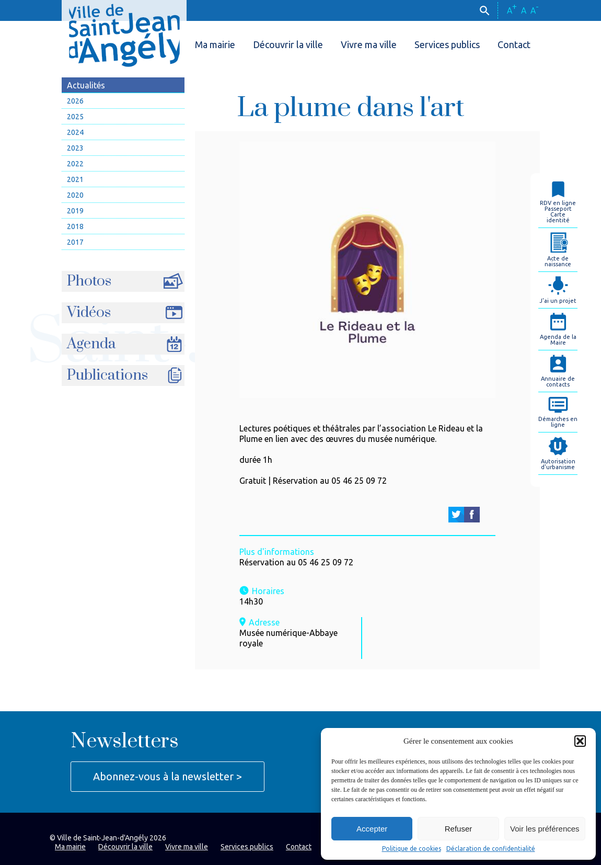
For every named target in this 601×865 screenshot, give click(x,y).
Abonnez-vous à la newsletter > (167, 776)
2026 (75, 101)
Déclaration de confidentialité (490, 849)
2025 (75, 116)
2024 (75, 132)
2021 (75, 179)
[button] (580, 741)
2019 (75, 210)
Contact (514, 44)
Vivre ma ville (369, 44)
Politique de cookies (411, 849)
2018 (75, 226)
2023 (75, 148)
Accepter (371, 828)
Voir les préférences (545, 828)
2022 (75, 163)
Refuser (458, 828)
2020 (75, 195)
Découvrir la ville (288, 44)
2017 (75, 242)
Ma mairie (215, 44)
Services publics (447, 44)
